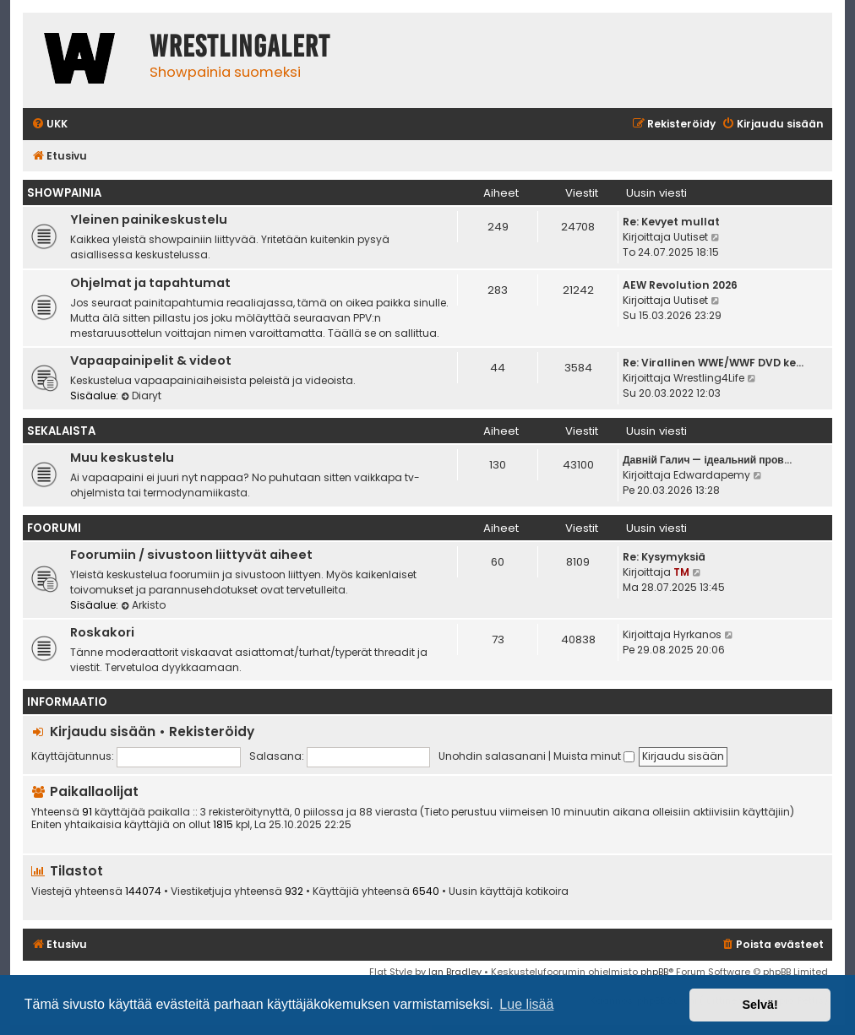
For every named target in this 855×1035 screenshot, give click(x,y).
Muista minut (593, 756)
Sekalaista (61, 431)
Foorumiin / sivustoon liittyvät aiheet (191, 554)
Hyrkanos (697, 634)
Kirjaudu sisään (102, 731)
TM (681, 572)
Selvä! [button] (759, 1004)
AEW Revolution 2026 (680, 285)
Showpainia (64, 193)
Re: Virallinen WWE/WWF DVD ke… (713, 362)
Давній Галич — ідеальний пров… (707, 459)
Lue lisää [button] (526, 1004)
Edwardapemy (711, 475)
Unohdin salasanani (492, 756)
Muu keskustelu (122, 457)
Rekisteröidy (211, 731)
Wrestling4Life (708, 378)
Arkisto (143, 605)
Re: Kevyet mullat (671, 221)
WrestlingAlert (240, 46)
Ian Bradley (455, 971)
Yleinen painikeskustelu (148, 219)
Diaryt (141, 395)
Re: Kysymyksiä (664, 557)
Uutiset (690, 237)
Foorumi (54, 528)
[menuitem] (49, 124)
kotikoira (547, 891)
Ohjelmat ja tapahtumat (150, 282)
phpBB (654, 971)
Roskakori (102, 632)
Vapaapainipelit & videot (150, 360)
